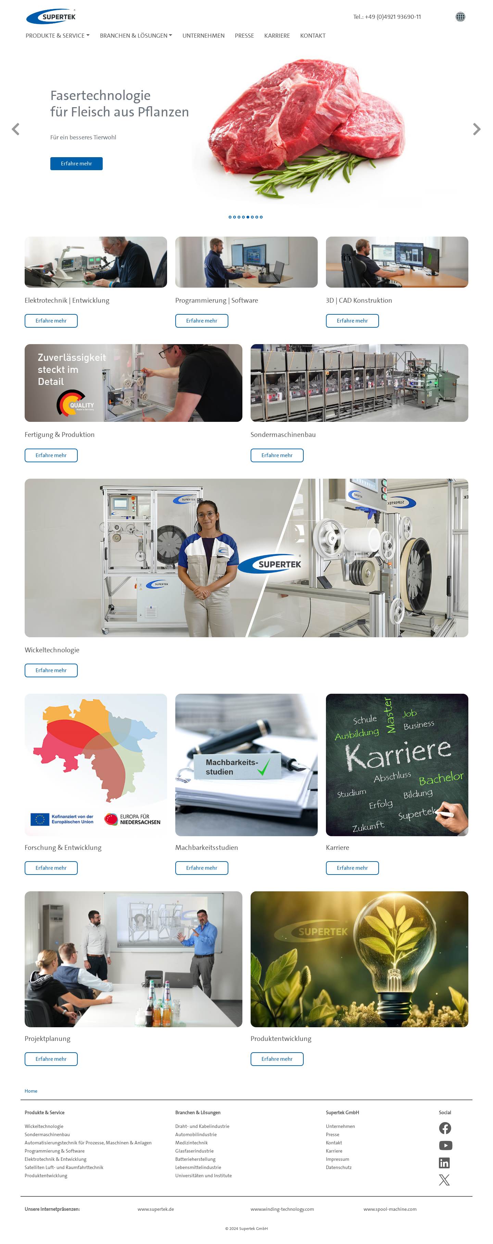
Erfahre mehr (51, 320)
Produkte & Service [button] (55, 36)
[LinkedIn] (445, 1163)
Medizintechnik (191, 1143)
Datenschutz (339, 1167)
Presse (244, 36)
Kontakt (313, 36)
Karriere (277, 36)
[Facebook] (445, 1128)
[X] (445, 1179)
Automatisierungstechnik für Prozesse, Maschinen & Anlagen (88, 1143)
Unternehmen (203, 36)
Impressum (337, 1159)
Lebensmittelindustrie (198, 1167)
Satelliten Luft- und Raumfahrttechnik (64, 1167)
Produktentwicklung (46, 1175)
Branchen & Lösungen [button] (133, 36)
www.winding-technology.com (282, 1209)
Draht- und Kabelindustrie (202, 1126)
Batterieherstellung (195, 1159)
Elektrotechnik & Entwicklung (55, 1159)
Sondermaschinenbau (47, 1134)
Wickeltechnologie (44, 1126)
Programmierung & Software (55, 1151)
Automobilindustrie (196, 1134)
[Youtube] (445, 1146)
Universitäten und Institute (203, 1175)
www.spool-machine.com (390, 1209)
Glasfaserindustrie (194, 1151)
